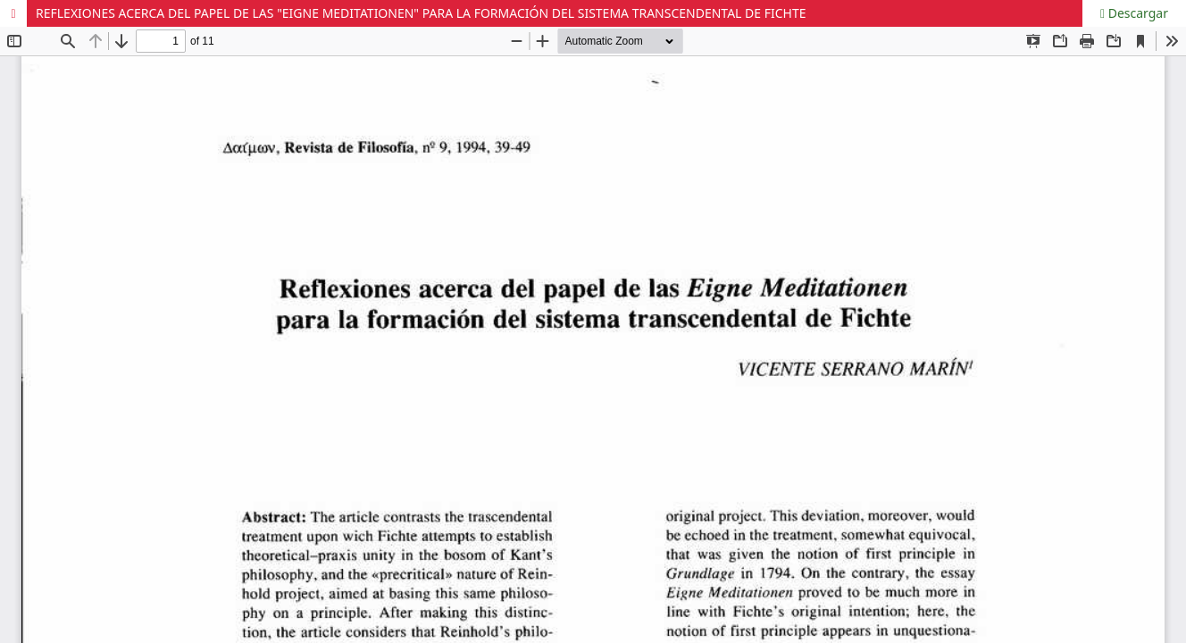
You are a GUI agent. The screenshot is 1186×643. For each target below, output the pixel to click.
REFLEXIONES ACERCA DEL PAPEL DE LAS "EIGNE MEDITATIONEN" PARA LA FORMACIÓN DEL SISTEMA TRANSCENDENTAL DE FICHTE (421, 12)
